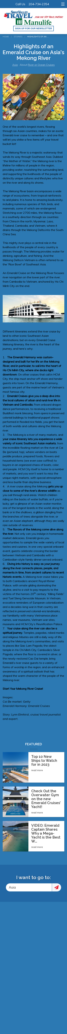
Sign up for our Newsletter (33, 28)
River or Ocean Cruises (41, 65)
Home (6, 36)
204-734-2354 (39, 4)
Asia (15, 65)
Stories (18, 36)
